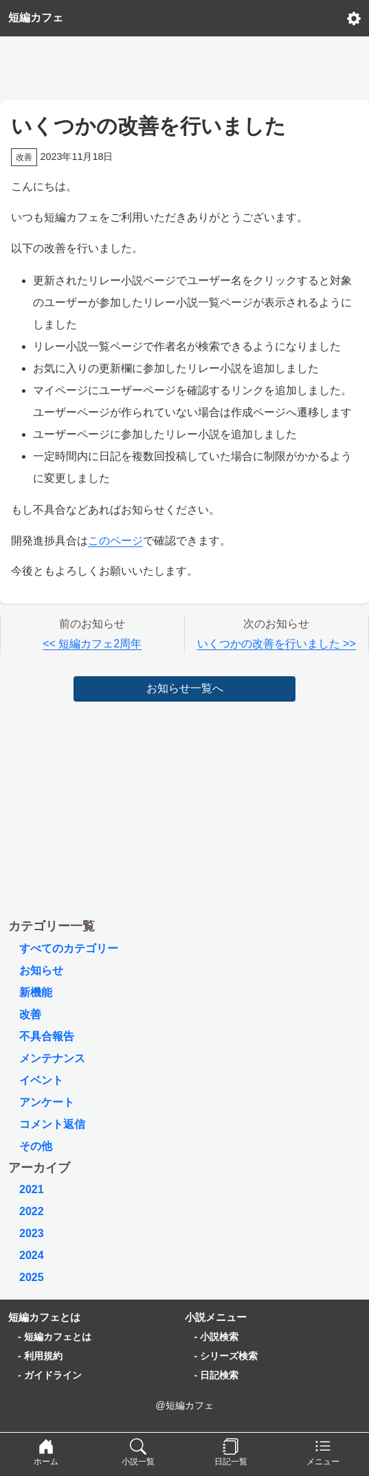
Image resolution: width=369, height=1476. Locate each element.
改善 (30, 1014)
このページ (115, 540)
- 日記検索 (216, 1375)
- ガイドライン (50, 1375)
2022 (31, 1211)
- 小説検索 (216, 1336)
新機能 (35, 992)
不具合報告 (46, 1036)
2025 (31, 1277)
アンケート (46, 1102)
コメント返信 (52, 1124)
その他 (35, 1146)
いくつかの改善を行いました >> (276, 643)
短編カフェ (35, 17)
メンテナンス (52, 1058)
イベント (41, 1080)
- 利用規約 (40, 1355)
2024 (31, 1255)
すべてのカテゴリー (68, 948)
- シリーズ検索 (226, 1355)
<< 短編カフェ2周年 (92, 643)
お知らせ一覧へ (184, 688)
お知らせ (41, 970)
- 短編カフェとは (54, 1336)
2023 (31, 1233)
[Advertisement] (185, 64)
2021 (31, 1189)
